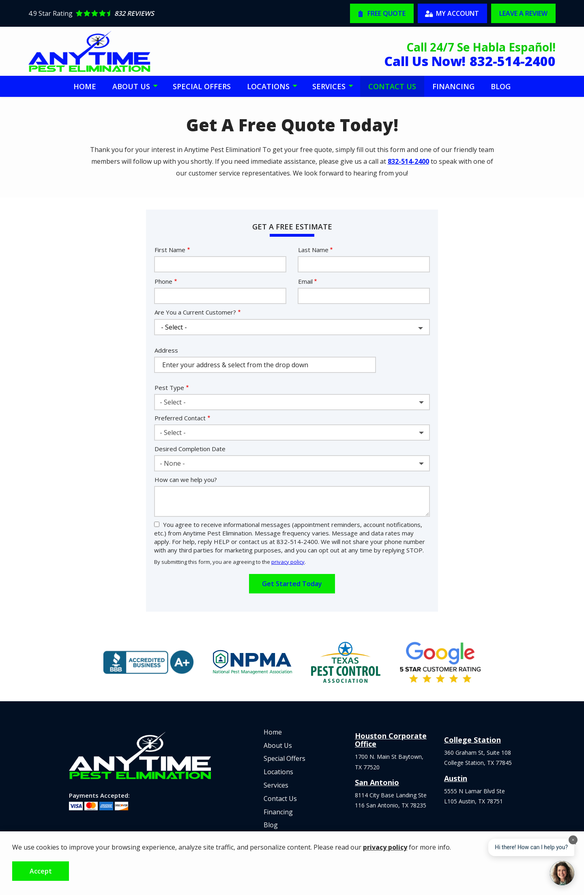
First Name (170, 250)
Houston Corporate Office (391, 740)
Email (305, 281)
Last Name (313, 250)
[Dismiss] (573, 839)
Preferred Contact (180, 418)
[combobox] (292, 402)
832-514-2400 (408, 161)
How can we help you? (186, 479)
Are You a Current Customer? (195, 312)
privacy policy (288, 561)
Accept (41, 871)
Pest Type (169, 387)
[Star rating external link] (160, 13)
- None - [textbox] (172, 463)
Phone (163, 281)
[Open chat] (562, 873)
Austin (455, 778)
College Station (472, 740)
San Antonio (377, 782)
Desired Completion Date (190, 449)
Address (166, 350)
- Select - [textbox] (173, 402)
